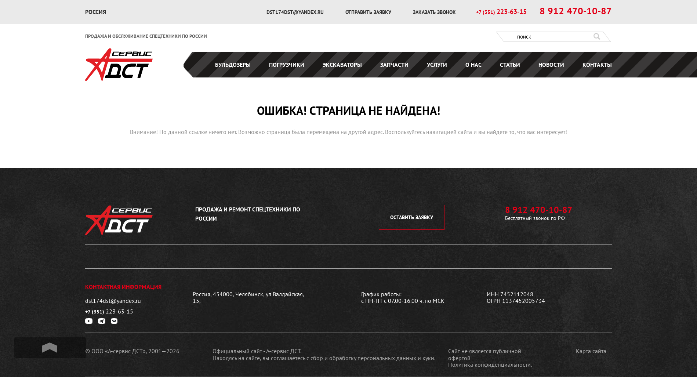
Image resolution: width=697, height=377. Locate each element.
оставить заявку (411, 217)
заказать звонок (434, 12)
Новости (551, 64)
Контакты (597, 64)
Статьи (510, 64)
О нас (473, 64)
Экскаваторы (342, 64)
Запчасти (394, 64)
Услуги (437, 64)
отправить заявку (369, 12)
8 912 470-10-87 (576, 11)
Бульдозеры (233, 64)
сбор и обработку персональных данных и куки (372, 358)
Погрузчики (286, 64)
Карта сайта (591, 351)
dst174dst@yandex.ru (295, 12)
